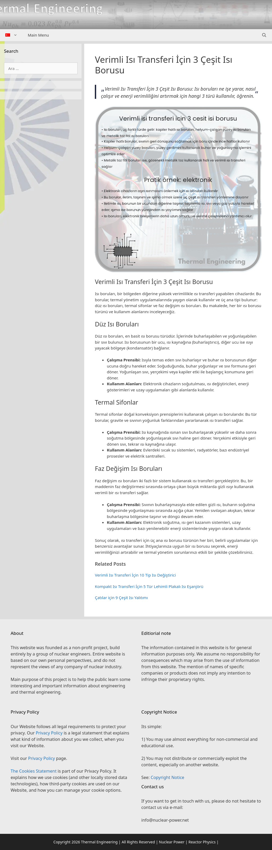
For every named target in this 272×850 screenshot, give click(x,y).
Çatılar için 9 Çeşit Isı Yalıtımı (121, 597)
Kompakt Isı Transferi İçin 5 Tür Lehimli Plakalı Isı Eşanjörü (149, 586)
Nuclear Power (171, 841)
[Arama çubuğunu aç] (264, 35)
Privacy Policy (49, 733)
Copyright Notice (167, 777)
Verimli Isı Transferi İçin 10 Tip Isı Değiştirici (135, 575)
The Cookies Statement (34, 771)
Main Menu (38, 35)
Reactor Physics (201, 841)
